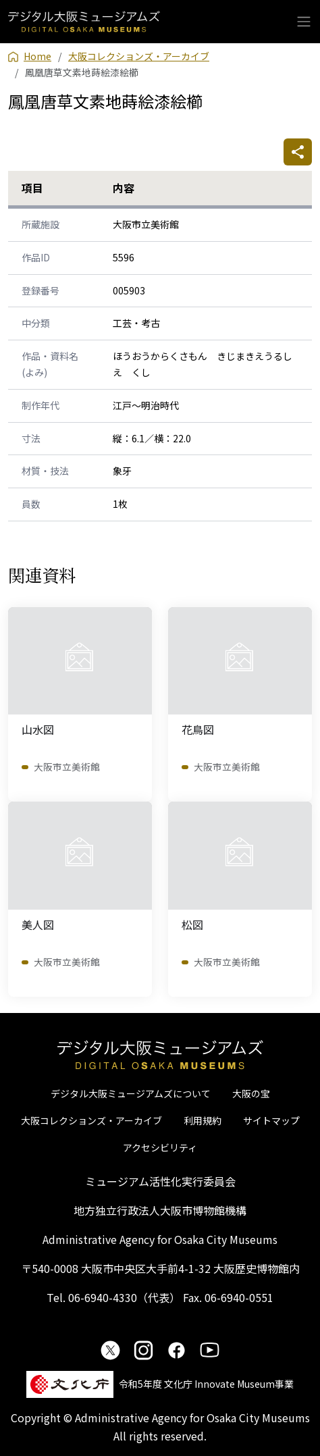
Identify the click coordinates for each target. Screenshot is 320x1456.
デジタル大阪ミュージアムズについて (131, 1093)
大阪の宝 (251, 1093)
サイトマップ (271, 1120)
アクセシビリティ (160, 1147)
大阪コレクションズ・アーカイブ (91, 1120)
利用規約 (202, 1120)
